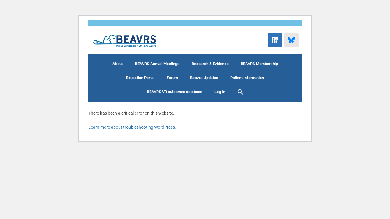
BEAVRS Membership (259, 63)
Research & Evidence (210, 63)
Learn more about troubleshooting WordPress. (132, 127)
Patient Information (247, 77)
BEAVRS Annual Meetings (157, 63)
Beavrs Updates (204, 77)
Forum (172, 77)
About (117, 63)
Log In (219, 91)
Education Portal (140, 77)
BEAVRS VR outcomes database (174, 91)
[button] (240, 92)
